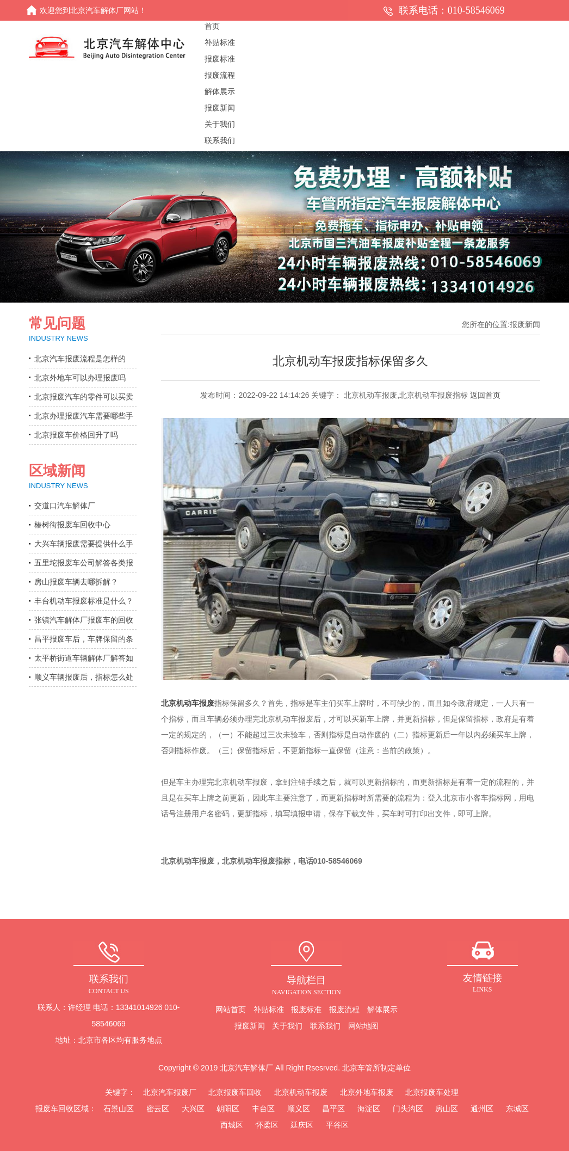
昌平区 (333, 1108)
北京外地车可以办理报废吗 (80, 377)
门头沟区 (408, 1108)
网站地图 (363, 1025)
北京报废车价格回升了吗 (76, 434)
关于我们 (287, 1025)
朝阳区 (228, 1108)
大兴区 (193, 1108)
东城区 (517, 1108)
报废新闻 (249, 1025)
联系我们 (325, 1025)
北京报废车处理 (432, 1092)
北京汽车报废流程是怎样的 (80, 358)
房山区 (446, 1108)
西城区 (231, 1125)
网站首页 (230, 1009)
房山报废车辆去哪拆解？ (76, 581)
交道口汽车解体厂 (64, 505)
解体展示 (382, 1009)
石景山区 (118, 1108)
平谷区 (337, 1125)
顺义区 (298, 1108)
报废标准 (306, 1009)
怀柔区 (267, 1125)
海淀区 (368, 1108)
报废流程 (344, 1009)
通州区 (482, 1108)
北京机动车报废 (187, 703)
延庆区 (301, 1125)
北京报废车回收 (235, 1092)
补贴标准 (268, 1009)
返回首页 (485, 395)
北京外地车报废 (366, 1092)
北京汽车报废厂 (169, 1092)
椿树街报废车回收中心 (72, 524)
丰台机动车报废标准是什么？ (83, 600)
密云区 (157, 1108)
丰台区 (263, 1108)
